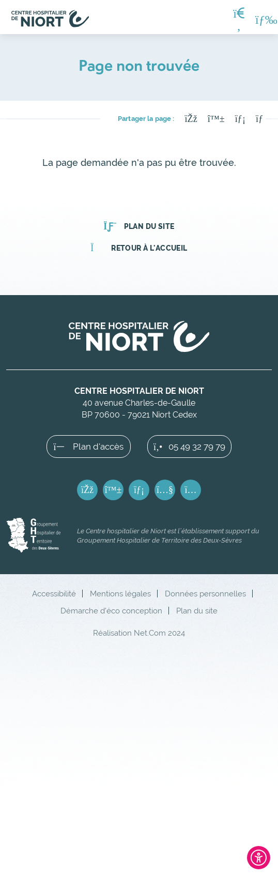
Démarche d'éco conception (111, 610)
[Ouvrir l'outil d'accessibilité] (258, 857)
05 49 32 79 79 (189, 446)
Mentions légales (120, 593)
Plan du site (138, 226)
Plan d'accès (89, 446)
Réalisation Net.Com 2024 (139, 632)
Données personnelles (205, 593)
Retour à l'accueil (138, 248)
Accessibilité (54, 593)
